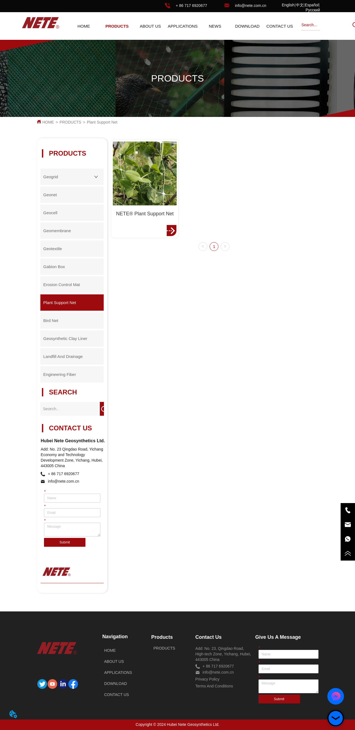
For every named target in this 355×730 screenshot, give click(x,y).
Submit (64, 542)
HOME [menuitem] (83, 26)
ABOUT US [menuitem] (150, 26)
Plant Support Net (102, 122)
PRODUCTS (70, 122)
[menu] (181, 26)
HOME (48, 122)
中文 (300, 5)
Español (312, 5)
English (288, 5)
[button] (117, 26)
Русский (313, 10)
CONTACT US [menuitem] (279, 26)
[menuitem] (117, 26)
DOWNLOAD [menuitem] (247, 26)
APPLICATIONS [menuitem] (183, 26)
